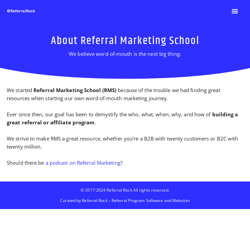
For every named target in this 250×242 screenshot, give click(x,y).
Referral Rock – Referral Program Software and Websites (136, 200)
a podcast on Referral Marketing (82, 162)
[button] (235, 11)
